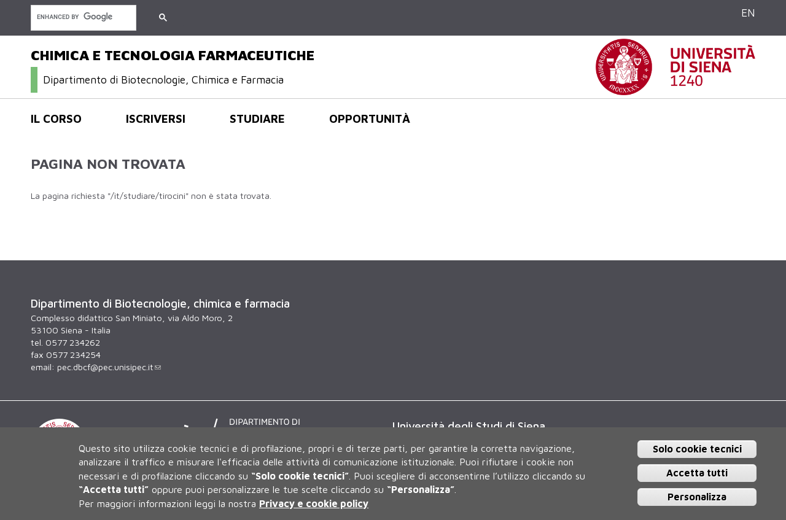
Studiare (257, 118)
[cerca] (82, 17)
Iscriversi (155, 118)
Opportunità (369, 118)
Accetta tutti (697, 472)
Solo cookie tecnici (697, 448)
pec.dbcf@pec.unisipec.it (109, 367)
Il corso (56, 118)
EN (748, 12)
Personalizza (696, 496)
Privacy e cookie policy (313, 503)
